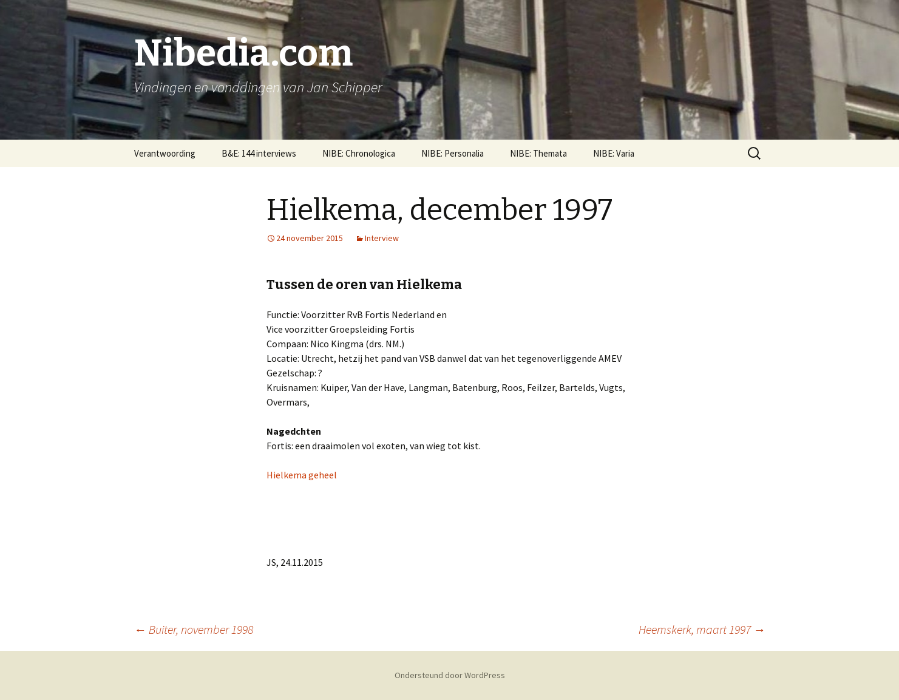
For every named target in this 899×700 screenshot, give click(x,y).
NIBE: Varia (613, 153)
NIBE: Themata (538, 153)
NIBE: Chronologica (358, 153)
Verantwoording (164, 153)
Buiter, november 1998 (193, 629)
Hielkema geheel (301, 475)
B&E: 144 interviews (259, 153)
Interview (382, 238)
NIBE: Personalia (452, 153)
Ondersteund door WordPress (450, 675)
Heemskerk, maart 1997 (702, 629)
